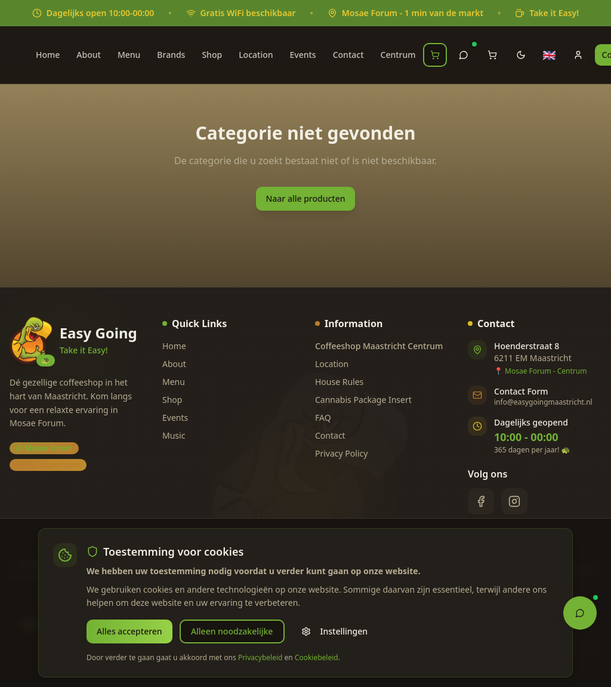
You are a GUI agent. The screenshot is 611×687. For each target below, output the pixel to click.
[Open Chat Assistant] (580, 611)
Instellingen (331, 631)
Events (303, 54)
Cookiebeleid (316, 657)
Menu (129, 54)
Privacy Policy (341, 453)
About (88, 54)
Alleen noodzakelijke (230, 631)
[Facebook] (481, 501)
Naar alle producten (305, 198)
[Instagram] (514, 501)
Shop (212, 54)
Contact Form (521, 391)
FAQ (323, 417)
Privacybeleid (260, 657)
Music (173, 435)
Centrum (398, 54)
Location (256, 54)
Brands (171, 54)
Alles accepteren (129, 631)
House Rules (339, 381)
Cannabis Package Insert (363, 399)
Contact (348, 54)
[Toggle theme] (521, 55)
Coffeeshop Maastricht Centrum (379, 346)
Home (48, 54)
